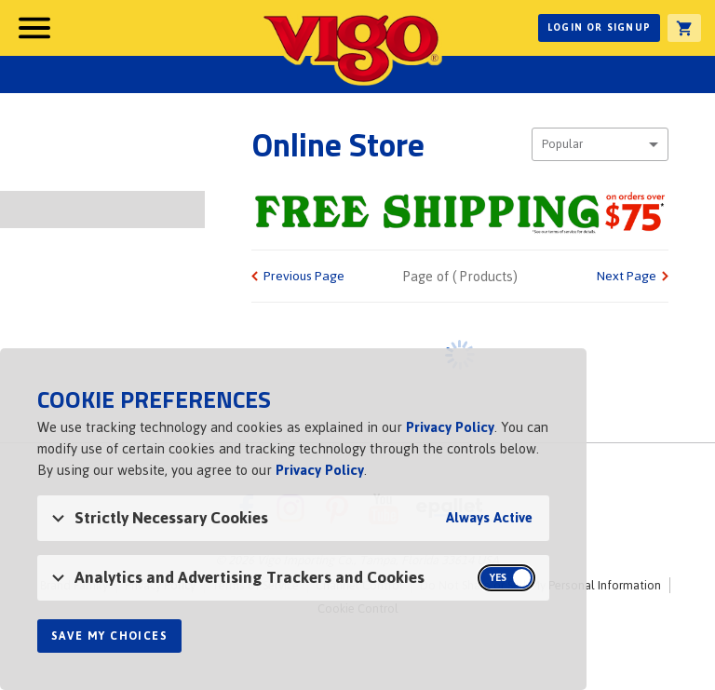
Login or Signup (599, 27)
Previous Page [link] (303, 276)
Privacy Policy (450, 426)
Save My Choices (109, 636)
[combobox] (600, 144)
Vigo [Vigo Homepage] (351, 48)
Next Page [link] (626, 276)
